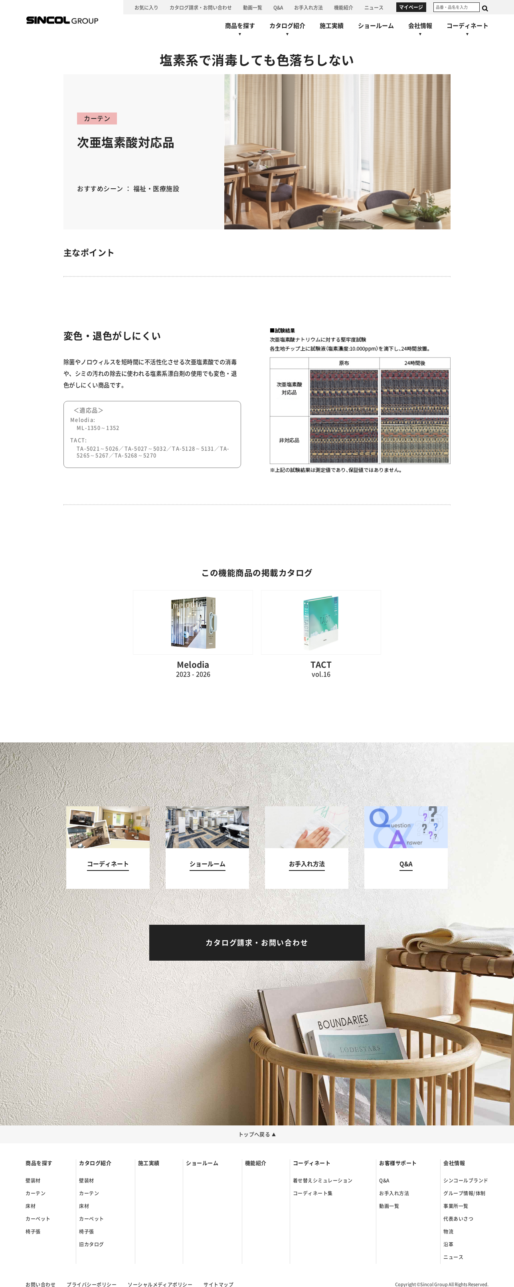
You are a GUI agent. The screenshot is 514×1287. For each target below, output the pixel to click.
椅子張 (33, 1231)
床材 (31, 1206)
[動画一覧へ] (252, 7)
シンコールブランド (465, 1180)
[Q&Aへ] (278, 7)
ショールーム (202, 1163)
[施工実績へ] (332, 25)
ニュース (453, 1257)
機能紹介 (256, 1163)
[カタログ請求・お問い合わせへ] (201, 7)
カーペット (38, 1218)
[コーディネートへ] (108, 847)
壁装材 (33, 1180)
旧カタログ (91, 1244)
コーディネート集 (313, 1193)
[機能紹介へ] (343, 7)
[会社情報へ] (420, 31)
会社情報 (454, 1163)
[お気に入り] (146, 7)
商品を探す (39, 1163)
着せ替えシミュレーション (323, 1180)
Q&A (384, 1180)
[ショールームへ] (376, 25)
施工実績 (149, 1163)
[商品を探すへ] (240, 31)
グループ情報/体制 (464, 1193)
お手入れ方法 (394, 1193)
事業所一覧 (455, 1206)
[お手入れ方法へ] (308, 7)
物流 (448, 1231)
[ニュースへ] (374, 7)
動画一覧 (389, 1206)
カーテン (35, 1193)
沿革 (448, 1244)
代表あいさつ (458, 1218)
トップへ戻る (257, 1134)
